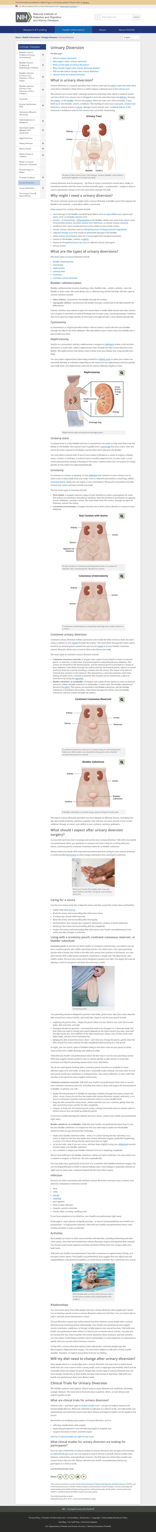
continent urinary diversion (65, 278)
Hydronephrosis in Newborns (27, 121)
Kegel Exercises (26, 138)
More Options (83, 1476)
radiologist (109, 344)
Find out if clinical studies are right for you (70, 1436)
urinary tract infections (92, 223)
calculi (79, 107)
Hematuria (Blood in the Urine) (27, 113)
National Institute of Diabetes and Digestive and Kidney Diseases (103, 1484)
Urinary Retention (26, 188)
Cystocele (23, 99)
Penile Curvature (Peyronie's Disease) (28, 163)
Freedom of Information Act (54, 1517)
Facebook (66, 1476)
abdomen (93, 475)
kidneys (123, 97)
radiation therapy (60, 233)
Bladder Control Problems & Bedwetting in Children (29, 65)
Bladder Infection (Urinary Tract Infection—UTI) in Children (26, 90)
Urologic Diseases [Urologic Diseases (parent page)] (29, 46)
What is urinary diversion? (64, 58)
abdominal (123, 1144)
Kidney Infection (26, 143)
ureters (57, 100)
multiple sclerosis (74, 217)
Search (136, 17)
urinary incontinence (68, 236)
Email (77, 1476)
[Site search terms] (116, 17)
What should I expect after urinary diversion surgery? (76, 68)
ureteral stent (59, 271)
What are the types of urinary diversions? (71, 65)
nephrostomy (59, 268)
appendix (79, 678)
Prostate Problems (27, 177)
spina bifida (111, 214)
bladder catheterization (63, 262)
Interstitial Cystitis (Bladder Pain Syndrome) (26, 130)
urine (113, 85)
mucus (72, 910)
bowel (100, 646)
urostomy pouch (58, 482)
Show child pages (43, 55)
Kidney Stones (25, 148)
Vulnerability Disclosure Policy (114, 1517)
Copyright (96, 1517)
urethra (88, 100)
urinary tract (124, 89)
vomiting (57, 1198)
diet (80, 1364)
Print (60, 1476)
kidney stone (105, 359)
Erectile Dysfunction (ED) (27, 105)
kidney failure (118, 107)
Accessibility (72, 1517)
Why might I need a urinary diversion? (70, 61)
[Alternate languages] (132, 37)
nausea (56, 1195)
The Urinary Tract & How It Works (27, 194)
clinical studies (88, 1405)
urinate (74, 643)
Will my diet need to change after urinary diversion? (76, 71)
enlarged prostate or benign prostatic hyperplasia (105, 229)
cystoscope (105, 447)
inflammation (83, 220)
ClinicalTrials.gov (61, 1454)
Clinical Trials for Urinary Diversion (69, 74)
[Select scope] (97, 17)
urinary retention (120, 223)
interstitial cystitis (63, 223)
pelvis (86, 239)
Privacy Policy (34, 1517)
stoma (68, 475)
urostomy (57, 275)
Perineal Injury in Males (26, 170)
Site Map (62, 1522)
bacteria (72, 855)
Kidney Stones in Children (26, 155)
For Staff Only (74, 1522)
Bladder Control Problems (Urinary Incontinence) (27, 54)
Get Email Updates (89, 1522)
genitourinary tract (74, 242)
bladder (70, 100)
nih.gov (86, 2)
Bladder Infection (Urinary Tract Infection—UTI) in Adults (26, 77)
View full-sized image (122, 117)
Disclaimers (85, 1517)
